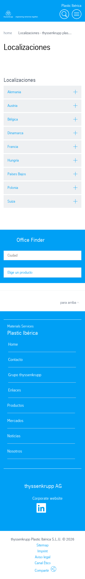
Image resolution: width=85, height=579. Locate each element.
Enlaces (14, 390)
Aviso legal (42, 557)
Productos (15, 405)
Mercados (15, 420)
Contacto (15, 359)
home (8, 33)
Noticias (13, 436)
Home (13, 344)
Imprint (42, 551)
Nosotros (14, 451)
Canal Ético (43, 563)
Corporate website (47, 498)
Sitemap (42, 545)
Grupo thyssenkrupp (24, 375)
